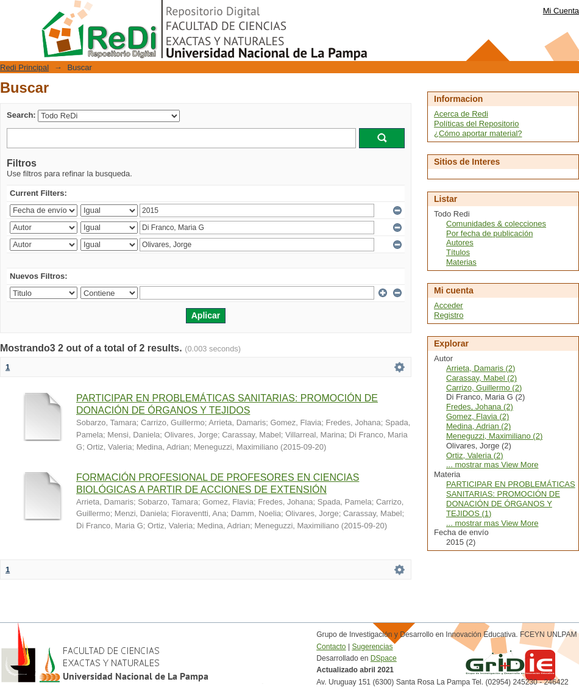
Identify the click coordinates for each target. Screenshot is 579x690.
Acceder (448, 305)
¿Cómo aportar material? (478, 133)
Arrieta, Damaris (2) (480, 368)
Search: (21, 115)
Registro (448, 315)
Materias (461, 262)
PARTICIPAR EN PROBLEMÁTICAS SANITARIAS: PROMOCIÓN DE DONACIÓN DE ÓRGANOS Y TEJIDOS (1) (510, 499)
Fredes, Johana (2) (479, 406)
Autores (460, 242)
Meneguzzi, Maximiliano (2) (494, 435)
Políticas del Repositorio (476, 123)
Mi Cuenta (561, 10)
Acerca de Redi (461, 113)
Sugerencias (372, 646)
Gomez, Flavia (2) (477, 416)
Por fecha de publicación (489, 233)
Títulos (458, 252)
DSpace (384, 658)
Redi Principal (24, 67)
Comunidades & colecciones (496, 223)
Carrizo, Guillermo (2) (484, 387)
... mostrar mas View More (492, 464)
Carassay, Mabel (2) (481, 378)
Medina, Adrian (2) (478, 426)
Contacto (331, 646)
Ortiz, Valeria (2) (474, 455)
